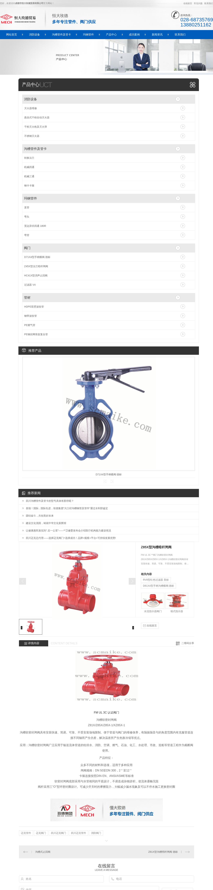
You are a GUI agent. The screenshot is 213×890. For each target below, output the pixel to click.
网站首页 (11, 34)
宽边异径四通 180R (35, 225)
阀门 (27, 248)
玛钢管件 (88, 34)
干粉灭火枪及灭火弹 (35, 126)
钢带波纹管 (30, 315)
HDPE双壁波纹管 (34, 306)
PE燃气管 (29, 325)
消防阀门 (96, 833)
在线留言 (187, 3)
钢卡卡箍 (29, 185)
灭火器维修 (30, 108)
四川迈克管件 (78, 833)
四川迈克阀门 (58, 833)
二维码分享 (187, 643)
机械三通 (29, 176)
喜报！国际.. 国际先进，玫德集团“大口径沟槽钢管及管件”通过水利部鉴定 (67, 508)
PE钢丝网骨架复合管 (36, 334)
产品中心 (111, 34)
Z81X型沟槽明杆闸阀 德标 (163, 851)
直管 (26, 207)
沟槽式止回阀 (42, 851)
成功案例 (134, 34)
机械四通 (29, 167)
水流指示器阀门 (153, 611)
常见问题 (198, 3)
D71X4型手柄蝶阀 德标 (37, 257)
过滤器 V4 (30, 284)
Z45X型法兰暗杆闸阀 (36, 266)
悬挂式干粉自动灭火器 (36, 117)
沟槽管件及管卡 (61, 34)
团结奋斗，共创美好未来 (40, 515)
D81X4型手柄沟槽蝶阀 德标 (158, 585)
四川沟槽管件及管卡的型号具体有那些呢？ (50, 500)
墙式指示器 (176, 611)
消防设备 (34, 34)
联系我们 (208, 3)
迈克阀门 (41, 833)
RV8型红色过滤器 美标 (156, 579)
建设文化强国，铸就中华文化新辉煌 (46, 523)
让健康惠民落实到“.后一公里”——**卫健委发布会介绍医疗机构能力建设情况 (68, 530)
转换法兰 (29, 157)
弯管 (26, 235)
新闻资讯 (157, 34)
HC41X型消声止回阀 (35, 275)
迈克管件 (26, 833)
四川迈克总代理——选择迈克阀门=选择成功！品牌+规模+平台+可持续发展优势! (71, 537)
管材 (27, 297)
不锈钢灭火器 (31, 135)
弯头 (26, 216)
